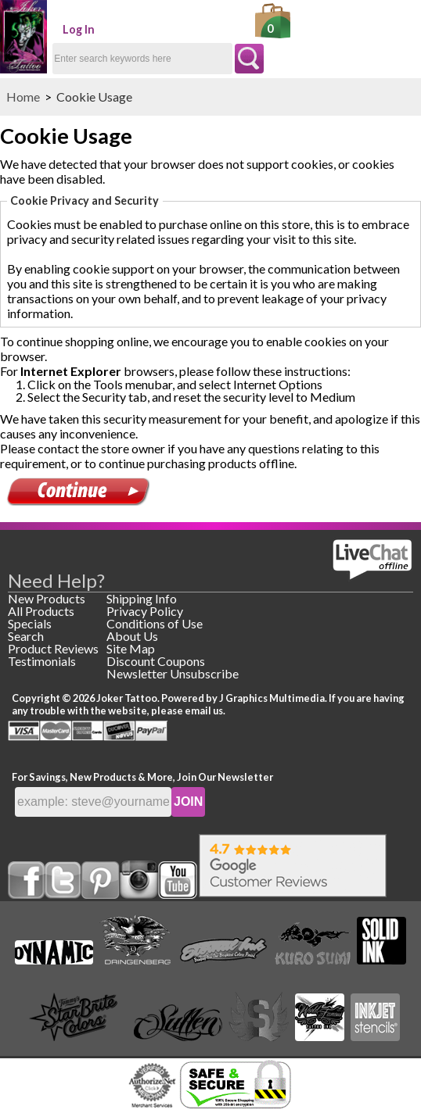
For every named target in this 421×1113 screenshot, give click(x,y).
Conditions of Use (154, 623)
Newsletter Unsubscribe (172, 673)
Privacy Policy (144, 610)
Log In (79, 29)
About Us (132, 635)
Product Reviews (53, 648)
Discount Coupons (155, 660)
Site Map (130, 648)
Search (26, 635)
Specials (30, 623)
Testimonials (42, 660)
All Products (41, 610)
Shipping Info (141, 598)
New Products (46, 598)
